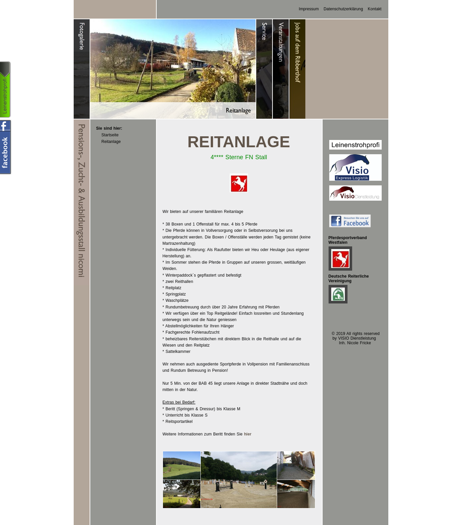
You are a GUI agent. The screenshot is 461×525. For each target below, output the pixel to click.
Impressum (309, 9)
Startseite (110, 135)
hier (247, 434)
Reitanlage (111, 141)
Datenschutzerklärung (343, 9)
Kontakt (374, 9)
